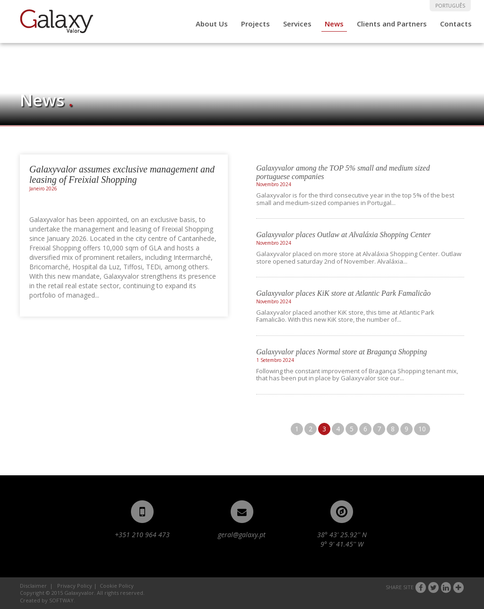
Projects (255, 23)
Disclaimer (33, 585)
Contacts (456, 23)
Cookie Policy (117, 585)
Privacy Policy (74, 585)
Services (297, 23)
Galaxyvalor (56, 21)
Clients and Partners (392, 23)
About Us (212, 23)
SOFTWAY (61, 600)
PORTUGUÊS (450, 5)
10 (422, 428)
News (334, 23)
